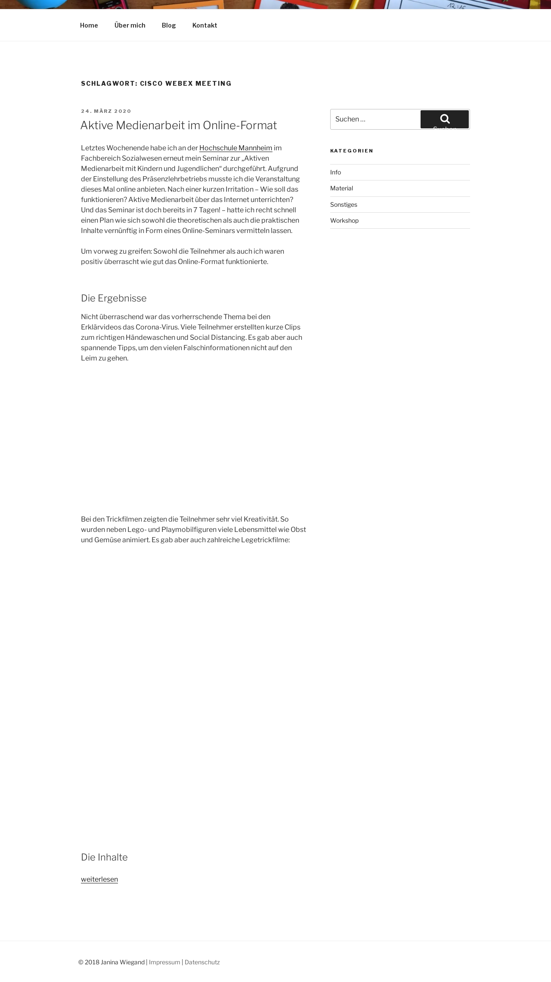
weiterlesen (99, 879)
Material (341, 188)
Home (89, 25)
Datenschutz (202, 962)
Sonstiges (343, 204)
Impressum (164, 962)
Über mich (130, 25)
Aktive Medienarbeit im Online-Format (178, 125)
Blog (169, 25)
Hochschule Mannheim (235, 148)
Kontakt (204, 25)
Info (335, 172)
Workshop (344, 220)
